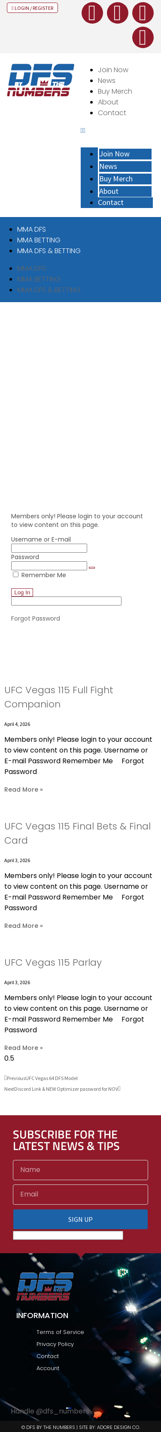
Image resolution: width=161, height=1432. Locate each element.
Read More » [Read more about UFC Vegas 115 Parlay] (23, 1047)
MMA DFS (31, 229)
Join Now (113, 70)
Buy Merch (115, 91)
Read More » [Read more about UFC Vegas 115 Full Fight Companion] (23, 789)
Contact (112, 113)
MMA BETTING (39, 240)
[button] (117, 130)
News (106, 81)
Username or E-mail (41, 539)
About (108, 102)
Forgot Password (35, 618)
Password (25, 557)
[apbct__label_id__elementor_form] (66, 601)
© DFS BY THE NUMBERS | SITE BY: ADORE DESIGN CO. (80, 1427)
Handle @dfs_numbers (50, 1411)
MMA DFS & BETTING (49, 251)
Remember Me (39, 575)
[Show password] (92, 568)
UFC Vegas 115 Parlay (53, 962)
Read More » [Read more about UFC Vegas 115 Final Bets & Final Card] (23, 925)
